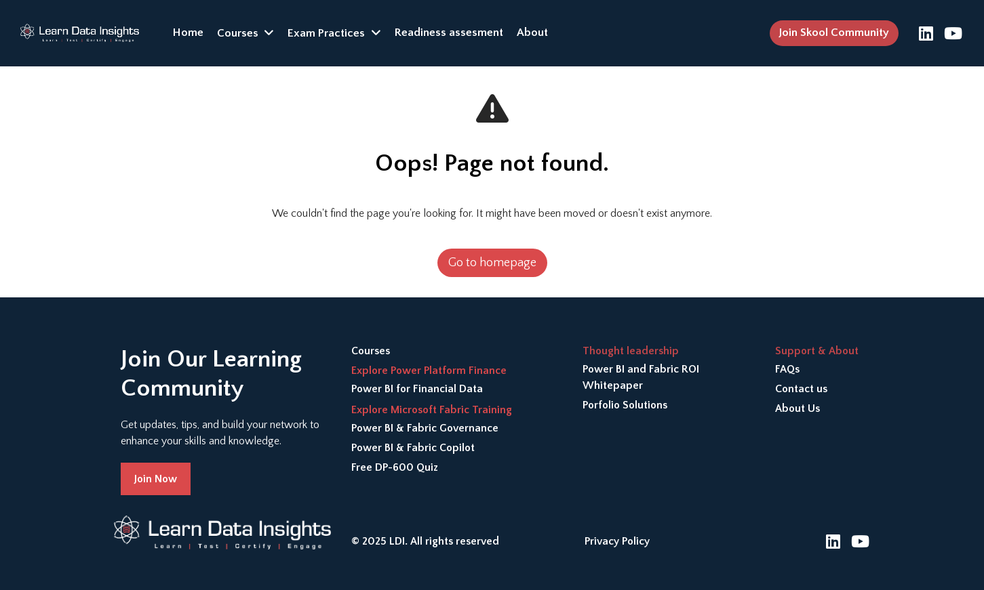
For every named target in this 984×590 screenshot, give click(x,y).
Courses (237, 33)
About (532, 32)
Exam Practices (326, 33)
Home (188, 32)
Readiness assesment (449, 32)
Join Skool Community (834, 32)
